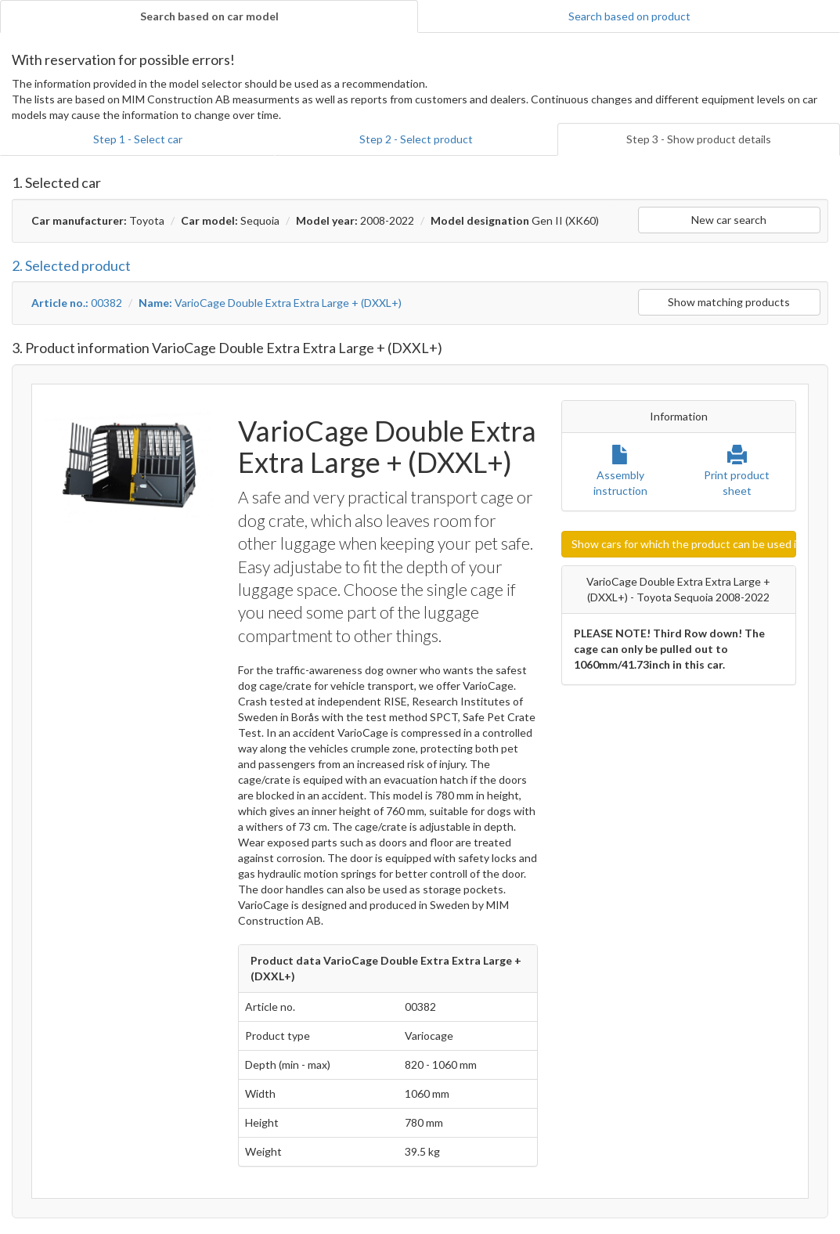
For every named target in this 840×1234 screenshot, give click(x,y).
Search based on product (629, 16)
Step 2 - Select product (416, 139)
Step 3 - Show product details (698, 139)
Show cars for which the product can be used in (683, 543)
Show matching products (729, 301)
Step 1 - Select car (137, 139)
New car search (728, 219)
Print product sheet (737, 475)
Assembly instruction (620, 475)
